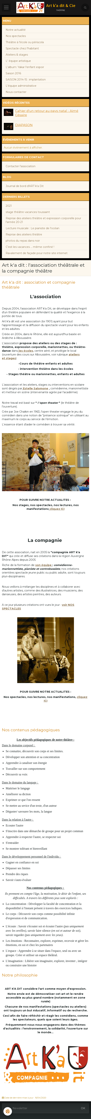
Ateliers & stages (17, 54)
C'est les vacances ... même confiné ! (30, 247)
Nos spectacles (16, 36)
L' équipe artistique (18, 61)
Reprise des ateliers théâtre (24, 234)
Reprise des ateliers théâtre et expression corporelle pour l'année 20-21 (43, 220)
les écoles (26, 350)
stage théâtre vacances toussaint (28, 212)
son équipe (43, 565)
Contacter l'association (20, 166)
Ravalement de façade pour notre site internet (36, 253)
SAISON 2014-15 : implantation (26, 79)
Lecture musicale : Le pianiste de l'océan (32, 228)
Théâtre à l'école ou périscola (25, 42)
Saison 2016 (13, 73)
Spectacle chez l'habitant (22, 48)
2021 (9, 206)
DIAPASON (24, 125)
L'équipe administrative (21, 85)
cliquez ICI (56, 509)
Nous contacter (16, 92)
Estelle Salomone (35, 388)
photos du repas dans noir (23, 240)
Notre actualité (16, 29)
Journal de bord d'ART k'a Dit (25, 186)
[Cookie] (7, 1111)
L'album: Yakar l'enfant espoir (25, 67)
